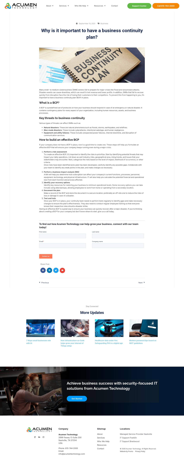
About (49, 6)
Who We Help (81, 6)
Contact (114, 6)
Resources (99, 6)
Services (64, 6)
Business (104, 23)
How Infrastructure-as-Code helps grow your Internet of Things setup (72, 343)
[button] (43, 270)
